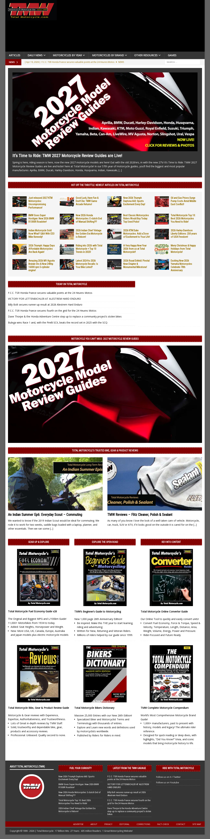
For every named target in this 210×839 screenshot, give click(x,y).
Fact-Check (163, 824)
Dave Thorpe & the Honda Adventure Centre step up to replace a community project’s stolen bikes (65, 316)
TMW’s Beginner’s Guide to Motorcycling (97, 611)
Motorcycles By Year (67, 55)
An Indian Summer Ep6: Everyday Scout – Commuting (45, 514)
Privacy (108, 824)
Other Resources (146, 55)
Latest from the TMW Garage (129, 768)
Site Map (196, 824)
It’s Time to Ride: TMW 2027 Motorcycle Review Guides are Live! (67, 155)
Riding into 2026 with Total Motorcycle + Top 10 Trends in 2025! (89, 248)
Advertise (78, 824)
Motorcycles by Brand (108, 55)
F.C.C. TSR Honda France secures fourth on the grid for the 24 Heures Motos (52, 310)
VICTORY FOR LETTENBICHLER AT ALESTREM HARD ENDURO (44, 298)
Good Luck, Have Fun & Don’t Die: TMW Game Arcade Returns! (87, 201)
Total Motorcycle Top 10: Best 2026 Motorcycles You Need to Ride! (183, 218)
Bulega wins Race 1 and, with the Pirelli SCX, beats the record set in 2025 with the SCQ (57, 322)
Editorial (124, 824)
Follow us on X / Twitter (168, 776)
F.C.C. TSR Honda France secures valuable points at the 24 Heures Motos (50, 292)
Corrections (143, 824)
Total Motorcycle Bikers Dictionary (94, 707)
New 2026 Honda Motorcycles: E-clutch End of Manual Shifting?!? (89, 218)
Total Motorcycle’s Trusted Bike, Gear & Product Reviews (105, 450)
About (94, 824)
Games (172, 55)
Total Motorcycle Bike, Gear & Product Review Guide (38, 707)
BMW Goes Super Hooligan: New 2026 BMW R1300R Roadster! (41, 218)
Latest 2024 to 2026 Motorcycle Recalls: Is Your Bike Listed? (87, 264)
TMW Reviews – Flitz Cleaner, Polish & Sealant (139, 514)
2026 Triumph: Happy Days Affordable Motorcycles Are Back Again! (41, 248)
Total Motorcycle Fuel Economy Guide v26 (32, 611)
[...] (120, 170)
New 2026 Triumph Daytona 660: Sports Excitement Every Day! (134, 201)
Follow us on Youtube (167, 782)
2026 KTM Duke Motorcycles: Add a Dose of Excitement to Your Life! (136, 233)
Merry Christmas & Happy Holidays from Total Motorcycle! (183, 248)
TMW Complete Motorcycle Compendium (165, 707)
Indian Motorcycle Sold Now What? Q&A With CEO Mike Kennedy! (41, 233)
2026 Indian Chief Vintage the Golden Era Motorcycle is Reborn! (89, 233)
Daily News (35, 55)
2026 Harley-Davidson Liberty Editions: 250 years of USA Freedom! (184, 233)
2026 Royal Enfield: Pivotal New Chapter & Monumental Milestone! (136, 264)
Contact (180, 824)
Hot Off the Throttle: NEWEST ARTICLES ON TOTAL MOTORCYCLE (105, 185)
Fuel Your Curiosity (81, 768)
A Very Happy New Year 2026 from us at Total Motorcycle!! (135, 248)
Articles (14, 55)
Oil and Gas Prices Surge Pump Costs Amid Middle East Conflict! (183, 201)
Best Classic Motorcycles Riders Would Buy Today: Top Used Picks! (136, 218)
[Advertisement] (132, 27)
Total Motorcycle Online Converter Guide (164, 611)
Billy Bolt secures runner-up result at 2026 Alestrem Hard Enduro (45, 304)
